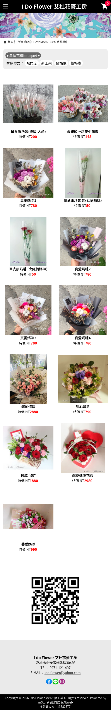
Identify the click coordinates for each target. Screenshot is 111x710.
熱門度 (32, 63)
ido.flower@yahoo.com (62, 672)
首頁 (10, 41)
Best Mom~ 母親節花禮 (49, 41)
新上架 (46, 63)
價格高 (76, 63)
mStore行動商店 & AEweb (55, 702)
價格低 (61, 63)
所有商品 (24, 41)
